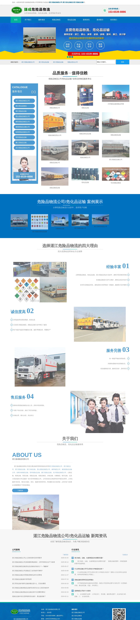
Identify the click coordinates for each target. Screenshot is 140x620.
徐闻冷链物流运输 (30, 472)
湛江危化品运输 (44, 62)
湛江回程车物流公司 (100, 233)
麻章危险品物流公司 (23, 119)
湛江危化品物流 (21, 103)
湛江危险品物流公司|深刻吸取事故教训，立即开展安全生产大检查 (33, 532)
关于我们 (28, 20)
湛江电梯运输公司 (80, 235)
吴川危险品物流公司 (23, 145)
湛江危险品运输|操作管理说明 (22, 549)
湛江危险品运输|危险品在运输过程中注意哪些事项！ (29, 562)
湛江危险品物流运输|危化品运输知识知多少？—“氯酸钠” (30, 536)
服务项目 (41, 20)
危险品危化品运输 (85, 139)
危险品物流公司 (55, 112)
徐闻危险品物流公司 (23, 129)
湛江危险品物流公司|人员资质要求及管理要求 (27, 528)
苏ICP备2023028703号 (54, 599)
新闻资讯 (86, 20)
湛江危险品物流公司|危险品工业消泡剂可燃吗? (27, 541)
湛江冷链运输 (34, 469)
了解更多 (19, 490)
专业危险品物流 (116, 189)
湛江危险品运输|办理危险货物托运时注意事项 (27, 545)
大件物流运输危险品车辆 (116, 108)
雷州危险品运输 (21, 135)
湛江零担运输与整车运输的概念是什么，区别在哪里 (29, 553)
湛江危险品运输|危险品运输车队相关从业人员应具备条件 (30, 558)
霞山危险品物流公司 (23, 114)
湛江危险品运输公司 (115, 165)
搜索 (122, 62)
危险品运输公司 (55, 168)
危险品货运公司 (73, 62)
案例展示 (100, 20)
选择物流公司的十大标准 (82, 561)
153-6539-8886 (24, 174)
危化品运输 (72, 20)
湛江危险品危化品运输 (39, 238)
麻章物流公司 (58, 469)
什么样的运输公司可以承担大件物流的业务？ (89, 539)
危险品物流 (56, 20)
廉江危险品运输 (21, 140)
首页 (16, 20)
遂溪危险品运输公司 (23, 124)
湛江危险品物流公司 (28, 62)
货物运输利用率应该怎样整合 (83, 550)
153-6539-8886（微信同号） (55, 582)
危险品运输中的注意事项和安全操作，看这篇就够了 (29, 566)
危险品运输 (85, 112)
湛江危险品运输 (58, 62)
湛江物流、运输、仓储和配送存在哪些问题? (88, 528)
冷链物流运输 (60, 235)
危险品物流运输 (116, 140)
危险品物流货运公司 (54, 140)
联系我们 (113, 20)
